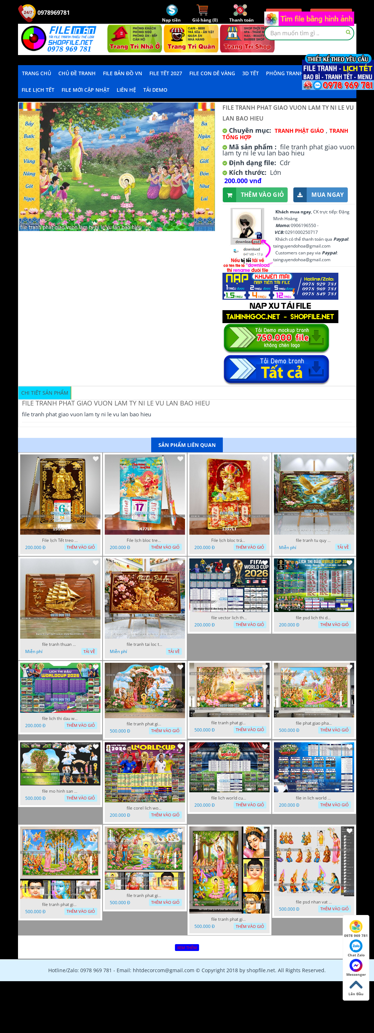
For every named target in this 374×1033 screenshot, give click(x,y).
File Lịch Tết (38, 89)
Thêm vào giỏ (253, 194)
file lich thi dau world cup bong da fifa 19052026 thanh (60, 718)
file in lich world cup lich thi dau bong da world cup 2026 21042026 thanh (314, 798)
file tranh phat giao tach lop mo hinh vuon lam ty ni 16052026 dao (145, 723)
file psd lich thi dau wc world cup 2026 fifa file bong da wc (314, 617)
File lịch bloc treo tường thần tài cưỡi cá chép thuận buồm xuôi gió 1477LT (145, 540)
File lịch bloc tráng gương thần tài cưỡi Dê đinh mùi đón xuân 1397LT (229, 540)
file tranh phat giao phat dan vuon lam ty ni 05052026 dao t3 (60, 904)
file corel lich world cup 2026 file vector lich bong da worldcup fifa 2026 (145, 808)
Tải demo (155, 89)
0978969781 (44, 13)
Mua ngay (318, 194)
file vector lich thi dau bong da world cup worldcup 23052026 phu (229, 617)
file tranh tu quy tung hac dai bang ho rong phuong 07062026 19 (314, 540)
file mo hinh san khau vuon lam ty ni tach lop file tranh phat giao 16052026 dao (60, 791)
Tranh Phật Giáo (299, 130)
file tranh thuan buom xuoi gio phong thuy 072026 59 (60, 644)
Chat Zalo (356, 948)
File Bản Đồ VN (122, 73)
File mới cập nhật (85, 89)
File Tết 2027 (165, 73)
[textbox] (309, 33)
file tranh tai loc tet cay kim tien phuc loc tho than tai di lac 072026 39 (145, 644)
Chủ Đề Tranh (77, 73)
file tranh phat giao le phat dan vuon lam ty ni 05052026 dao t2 (229, 919)
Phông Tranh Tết (290, 73)
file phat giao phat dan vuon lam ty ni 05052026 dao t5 (314, 723)
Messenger (356, 968)
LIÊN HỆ (126, 89)
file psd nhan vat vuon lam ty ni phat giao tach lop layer (314, 902)
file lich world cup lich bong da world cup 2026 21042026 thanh (229, 798)
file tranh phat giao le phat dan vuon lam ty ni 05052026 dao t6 (229, 722)
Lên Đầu (356, 987)
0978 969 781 (356, 929)
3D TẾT (250, 73)
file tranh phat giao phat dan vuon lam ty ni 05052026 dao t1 (145, 895)
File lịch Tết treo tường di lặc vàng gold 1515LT (60, 540)
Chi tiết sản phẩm (44, 392)
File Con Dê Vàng (212, 73)
